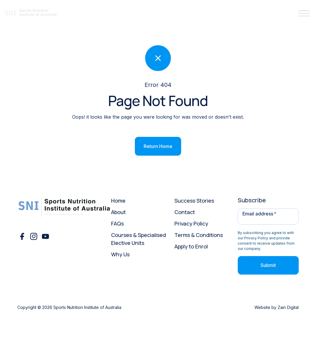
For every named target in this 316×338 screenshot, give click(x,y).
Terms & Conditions (198, 234)
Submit (268, 265)
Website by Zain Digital (276, 307)
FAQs (117, 223)
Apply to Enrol (191, 246)
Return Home (158, 146)
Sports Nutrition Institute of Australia (87, 307)
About (118, 212)
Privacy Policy (191, 223)
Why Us (120, 254)
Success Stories (194, 200)
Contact (184, 212)
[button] (304, 13)
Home (118, 200)
